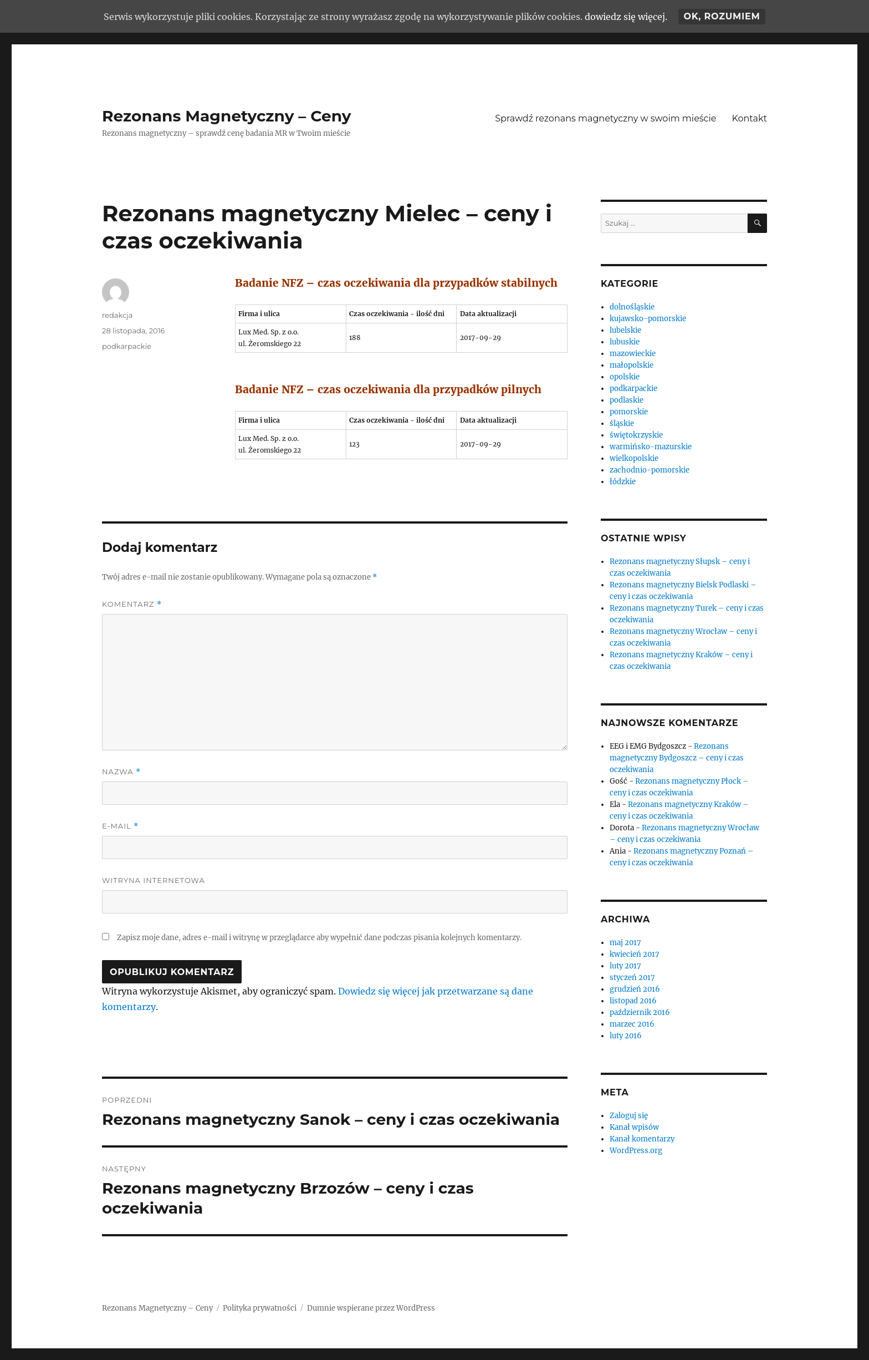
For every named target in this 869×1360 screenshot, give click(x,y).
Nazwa (121, 772)
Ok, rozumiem (721, 16)
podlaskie (626, 400)
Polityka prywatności (260, 1308)
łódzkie (623, 481)
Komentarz (132, 604)
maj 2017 (625, 942)
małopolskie (631, 365)
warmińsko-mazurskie (651, 446)
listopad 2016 (633, 1001)
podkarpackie (126, 346)
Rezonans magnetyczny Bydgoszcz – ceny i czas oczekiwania (677, 758)
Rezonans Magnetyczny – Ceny (226, 115)
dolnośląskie (632, 307)
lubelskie (625, 330)
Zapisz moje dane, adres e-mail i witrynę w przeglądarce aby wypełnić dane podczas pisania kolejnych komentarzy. (319, 937)
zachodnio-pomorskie (649, 470)
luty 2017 (625, 966)
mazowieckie (633, 353)
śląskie (622, 423)
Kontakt (749, 118)
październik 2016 (640, 1012)
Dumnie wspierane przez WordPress (371, 1308)
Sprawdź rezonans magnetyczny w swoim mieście (605, 118)
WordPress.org (636, 1150)
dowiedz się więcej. (626, 16)
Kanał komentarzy (642, 1139)
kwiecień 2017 (635, 954)
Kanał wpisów (634, 1127)
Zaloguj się (629, 1115)
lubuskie (625, 342)
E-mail (120, 826)
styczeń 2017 (632, 977)
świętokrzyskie (636, 435)
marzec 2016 (632, 1024)
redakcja (117, 315)
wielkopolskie (634, 458)
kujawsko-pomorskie (648, 318)
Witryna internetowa (153, 880)
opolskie (625, 377)
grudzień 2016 (635, 989)
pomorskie (629, 412)
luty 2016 (626, 1036)
